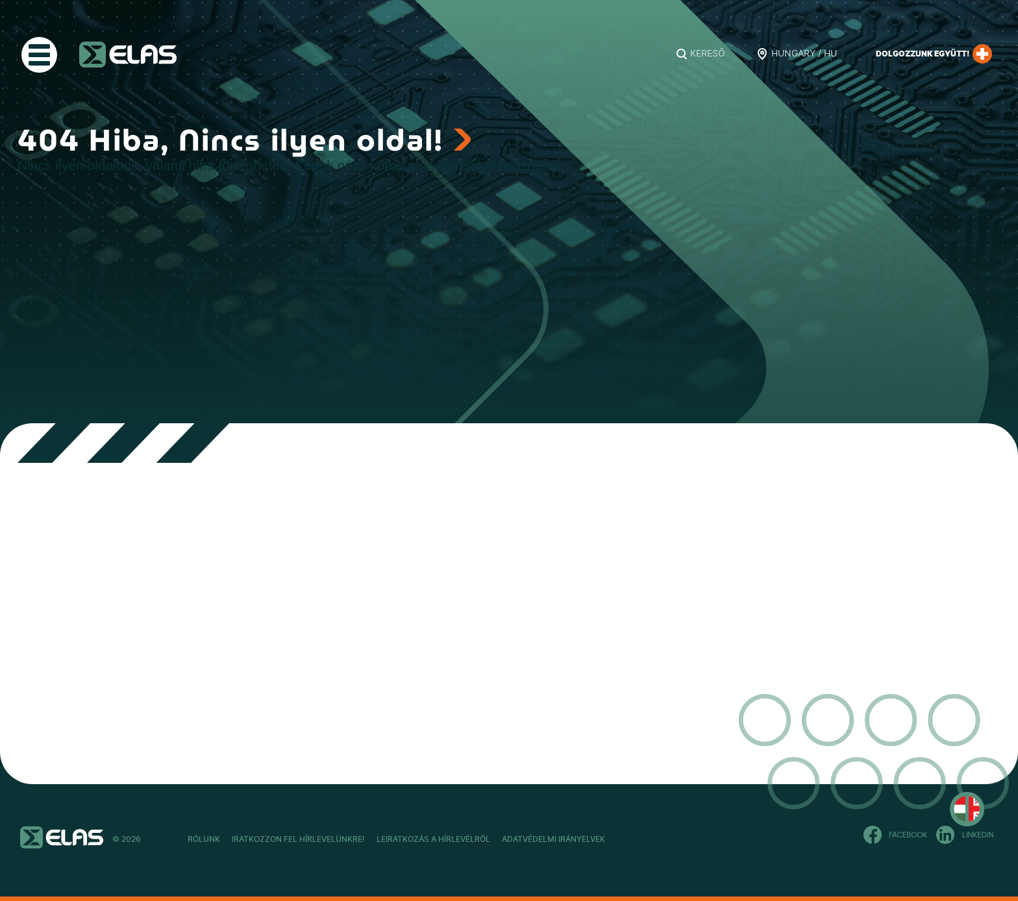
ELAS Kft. (128, 55)
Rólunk (204, 839)
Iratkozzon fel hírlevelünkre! (333, 839)
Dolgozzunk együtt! (934, 54)
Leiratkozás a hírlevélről (503, 839)
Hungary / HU (804, 53)
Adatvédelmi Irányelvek (658, 839)
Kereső (707, 53)
